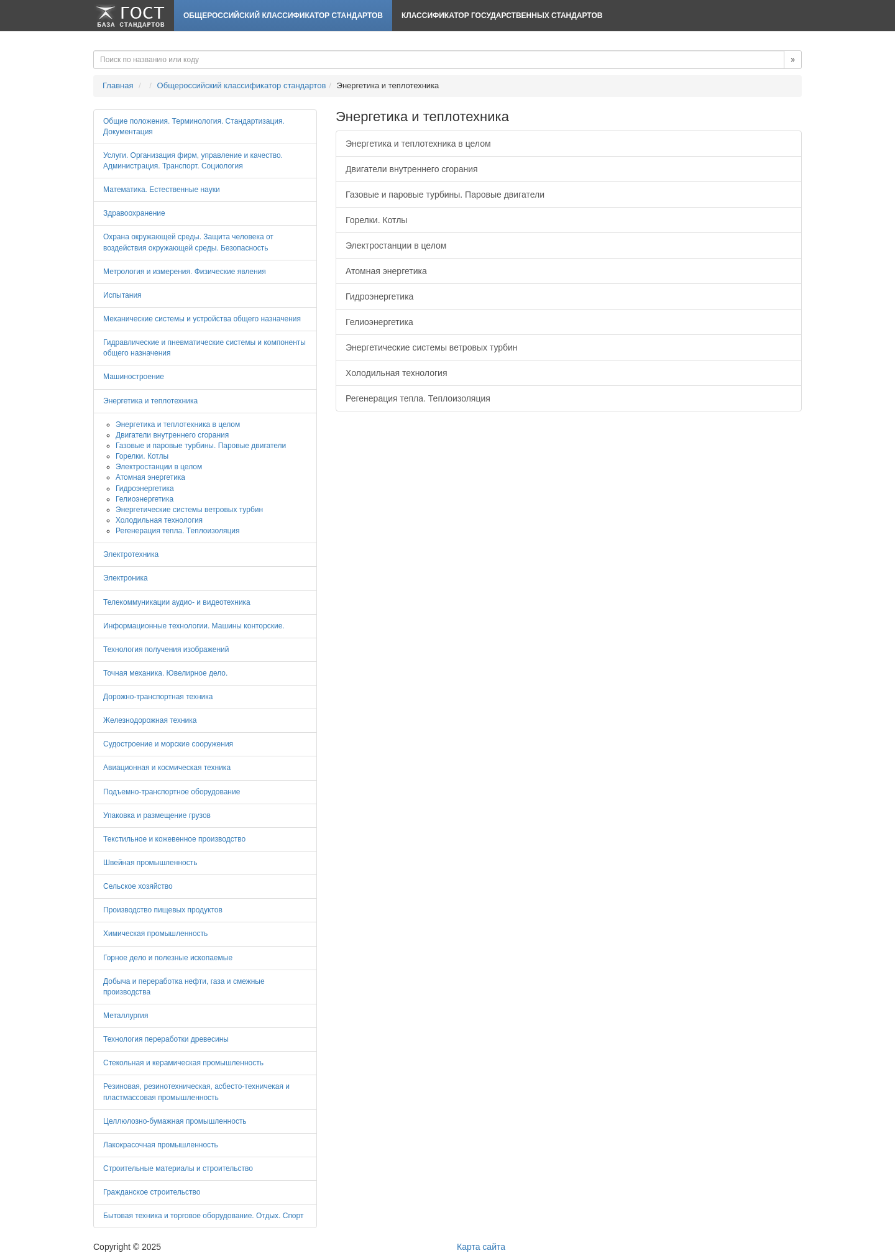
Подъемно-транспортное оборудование (171, 791)
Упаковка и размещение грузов (157, 815)
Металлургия (126, 1015)
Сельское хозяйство (138, 886)
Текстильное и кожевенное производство (174, 839)
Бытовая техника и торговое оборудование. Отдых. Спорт (203, 1215)
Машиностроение (133, 376)
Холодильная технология (396, 373)
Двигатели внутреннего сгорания (412, 169)
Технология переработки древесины (166, 1039)
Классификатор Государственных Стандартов (502, 15)
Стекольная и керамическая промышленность (183, 1062)
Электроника (125, 578)
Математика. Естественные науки (161, 189)
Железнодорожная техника (150, 720)
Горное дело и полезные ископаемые (167, 957)
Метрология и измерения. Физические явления (184, 271)
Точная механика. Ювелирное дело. (165, 673)
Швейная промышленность (150, 862)
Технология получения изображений (166, 649)
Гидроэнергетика (379, 296)
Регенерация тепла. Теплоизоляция (418, 398)
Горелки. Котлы (376, 220)
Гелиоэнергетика (379, 322)
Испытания (122, 295)
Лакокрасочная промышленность (160, 1145)
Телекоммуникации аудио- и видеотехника (176, 602)
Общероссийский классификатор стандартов (283, 15)
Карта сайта (481, 1247)
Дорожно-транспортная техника (158, 696)
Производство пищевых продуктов (163, 910)
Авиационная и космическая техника (167, 767)
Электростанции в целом (396, 245)
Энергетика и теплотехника (150, 401)
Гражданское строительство (151, 1192)
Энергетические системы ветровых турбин (432, 347)
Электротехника (130, 554)
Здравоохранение (134, 213)
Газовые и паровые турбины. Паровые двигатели (445, 195)
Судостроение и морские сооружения (168, 744)
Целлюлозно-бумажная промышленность (175, 1121)
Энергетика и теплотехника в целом (418, 144)
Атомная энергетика (386, 271)
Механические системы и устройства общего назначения (202, 318)
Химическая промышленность (155, 933)
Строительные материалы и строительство (178, 1168)
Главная (118, 85)
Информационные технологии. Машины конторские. (194, 626)
